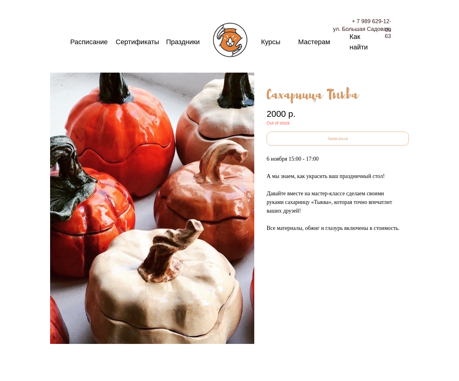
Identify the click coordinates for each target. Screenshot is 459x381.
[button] (338, 139)
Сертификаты (137, 42)
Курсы (271, 42)
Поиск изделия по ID (73, 23)
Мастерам (314, 42)
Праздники (183, 42)
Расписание (89, 42)
